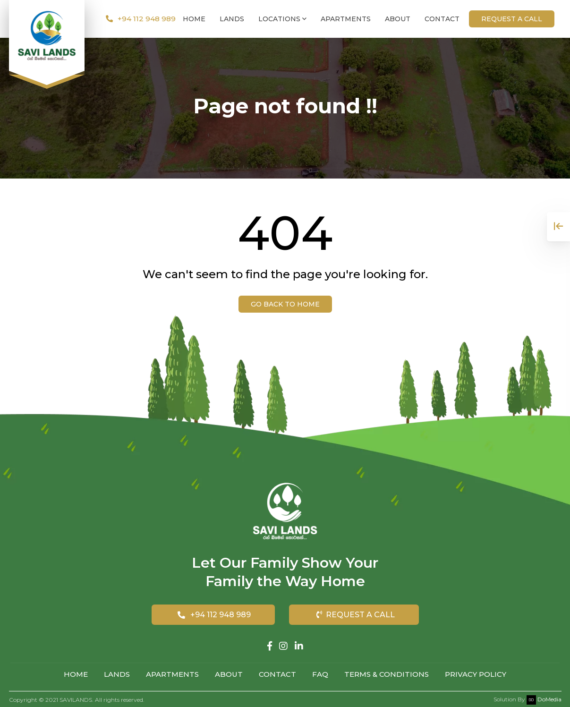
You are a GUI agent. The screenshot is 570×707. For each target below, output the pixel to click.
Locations (282, 19)
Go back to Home (285, 304)
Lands (232, 19)
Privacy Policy (475, 674)
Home (194, 19)
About (397, 19)
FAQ (320, 674)
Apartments (346, 19)
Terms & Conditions (386, 674)
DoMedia (544, 697)
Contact (442, 19)
